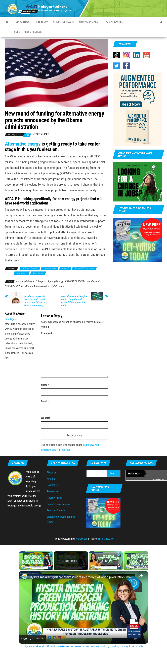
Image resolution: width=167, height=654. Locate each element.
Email (45, 401)
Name (45, 385)
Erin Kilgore (42, 134)
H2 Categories (115, 21)
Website (45, 418)
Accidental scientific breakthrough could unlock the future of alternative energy (34, 301)
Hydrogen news (50, 268)
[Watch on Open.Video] (32, 638)
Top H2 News (22, 21)
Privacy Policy (54, 497)
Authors (51, 478)
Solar (54, 285)
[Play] (105, 561)
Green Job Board (63, 21)
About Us (51, 472)
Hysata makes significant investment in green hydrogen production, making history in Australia (83, 577)
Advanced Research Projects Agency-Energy (39, 281)
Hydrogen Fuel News (52, 6)
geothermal (93, 281)
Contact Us (52, 485)
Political (65, 268)
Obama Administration (37, 286)
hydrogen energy (14, 285)
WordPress (81, 538)
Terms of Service (56, 510)
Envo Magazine (106, 538)
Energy (154, 479)
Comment (47, 333)
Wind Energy (38, 273)
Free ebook (41, 21)
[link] (24, 576)
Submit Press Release (27, 31)
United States (22, 273)
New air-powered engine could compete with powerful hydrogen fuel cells (74, 301)
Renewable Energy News (84, 268)
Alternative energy (22, 144)
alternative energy (75, 280)
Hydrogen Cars (89, 21)
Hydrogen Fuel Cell (29, 268)
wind (61, 286)
